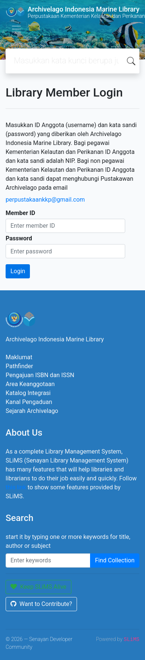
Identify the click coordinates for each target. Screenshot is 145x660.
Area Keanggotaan (30, 384)
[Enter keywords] (48, 560)
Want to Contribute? (41, 603)
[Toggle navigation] (16, 29)
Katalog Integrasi (28, 393)
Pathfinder (19, 366)
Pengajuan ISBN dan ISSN (40, 375)
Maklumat (19, 357)
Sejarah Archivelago (32, 410)
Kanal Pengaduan (29, 401)
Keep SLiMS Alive (38, 586)
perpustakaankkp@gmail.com (45, 199)
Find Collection (115, 560)
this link (16, 487)
